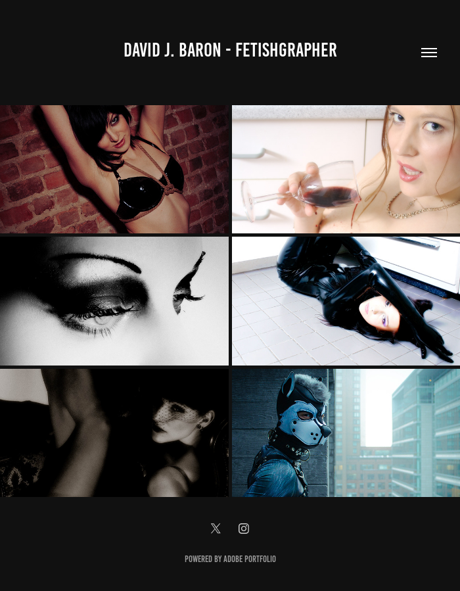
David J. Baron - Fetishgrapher (230, 49)
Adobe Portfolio (249, 559)
